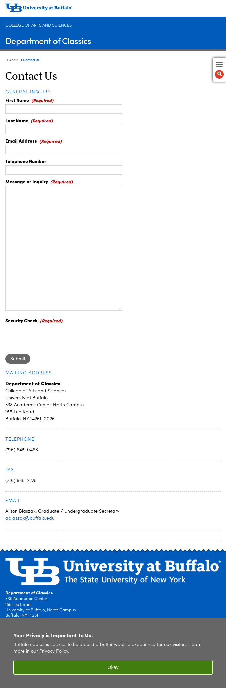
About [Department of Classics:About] (13, 60)
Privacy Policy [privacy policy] (53, 651)
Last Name (16, 120)
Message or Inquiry (26, 181)
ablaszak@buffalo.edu (30, 518)
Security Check (21, 320)
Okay (113, 667)
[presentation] (56, 338)
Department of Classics (48, 40)
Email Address (21, 140)
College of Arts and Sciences (38, 25)
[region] (113, 653)
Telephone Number (25, 161)
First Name (17, 100)
